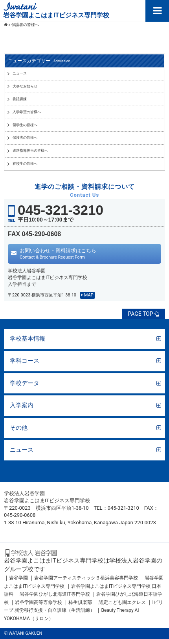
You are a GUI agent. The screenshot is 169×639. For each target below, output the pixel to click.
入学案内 (21, 405)
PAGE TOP (143, 314)
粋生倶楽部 (80, 602)
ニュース (21, 449)
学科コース (24, 360)
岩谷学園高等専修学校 (39, 602)
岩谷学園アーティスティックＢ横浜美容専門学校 (86, 578)
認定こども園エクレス (122, 602)
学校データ (24, 383)
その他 (19, 427)
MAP (87, 295)
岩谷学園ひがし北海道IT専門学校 (55, 594)
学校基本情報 (27, 338)
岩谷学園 (18, 578)
